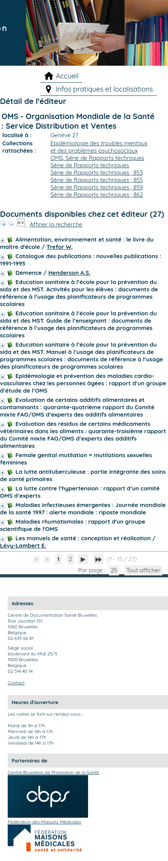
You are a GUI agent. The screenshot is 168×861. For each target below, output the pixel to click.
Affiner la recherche (56, 224)
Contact (16, 683)
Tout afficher (143, 570)
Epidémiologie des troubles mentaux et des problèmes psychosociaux (99, 147)
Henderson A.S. (69, 272)
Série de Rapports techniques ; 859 (97, 187)
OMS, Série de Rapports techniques (97, 158)
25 (114, 570)
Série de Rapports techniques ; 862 (97, 194)
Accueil (67, 75)
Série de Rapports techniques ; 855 (97, 180)
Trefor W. (59, 246)
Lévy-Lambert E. (23, 545)
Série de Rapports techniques (90, 165)
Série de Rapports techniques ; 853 (97, 172)
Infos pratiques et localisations (104, 89)
